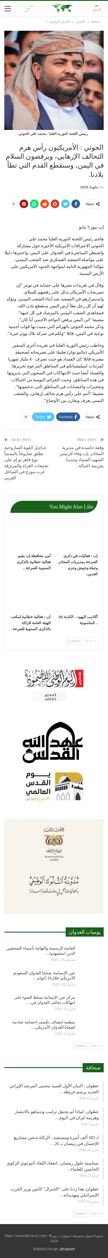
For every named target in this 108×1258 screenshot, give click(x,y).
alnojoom (67, 1249)
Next (74, 641)
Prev (90, 641)
